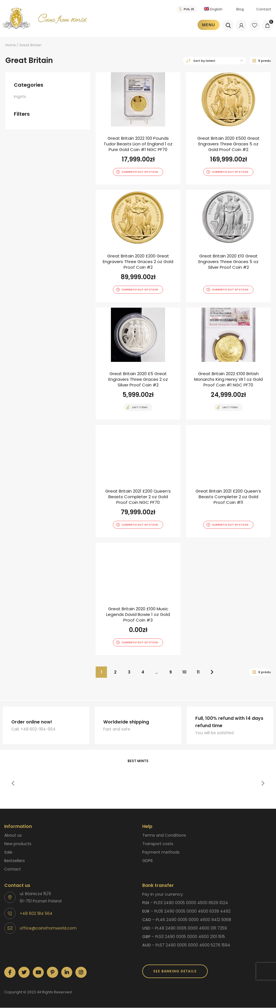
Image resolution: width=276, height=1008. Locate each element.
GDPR (147, 860)
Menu (208, 24)
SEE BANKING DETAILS (174, 971)
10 (184, 672)
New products (17, 844)
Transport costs (157, 844)
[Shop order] (214, 60)
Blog (240, 9)
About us (13, 835)
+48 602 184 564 (36, 913)
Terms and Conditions (164, 835)
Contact (263, 9)
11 (198, 672)
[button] (13, 783)
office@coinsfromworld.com (48, 928)
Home (10, 45)
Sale (8, 852)
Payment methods (160, 852)
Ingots (20, 96)
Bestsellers (14, 860)
